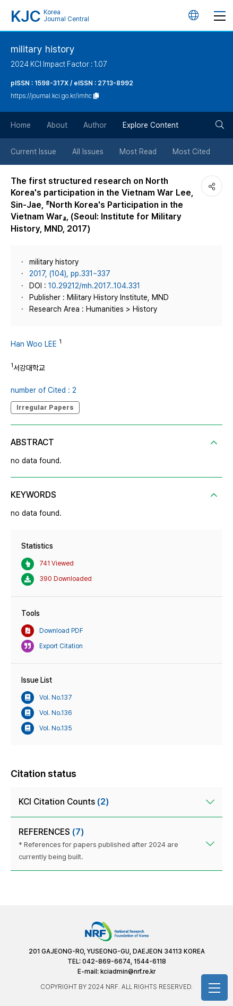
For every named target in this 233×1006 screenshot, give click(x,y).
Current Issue (33, 151)
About (57, 125)
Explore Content (150, 125)
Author (95, 125)
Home (21, 125)
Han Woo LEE (34, 344)
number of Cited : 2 (43, 390)
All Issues (87, 151)
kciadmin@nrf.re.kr (128, 971)
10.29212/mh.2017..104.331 (94, 285)
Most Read (138, 151)
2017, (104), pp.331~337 (69, 273)
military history (43, 49)
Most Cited (191, 151)
